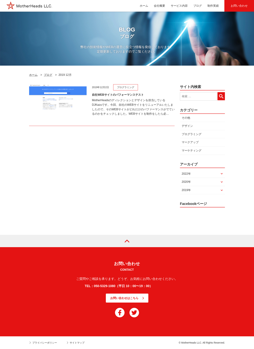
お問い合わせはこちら (124, 298)
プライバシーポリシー (44, 342)
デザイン (187, 125)
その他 (186, 117)
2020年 (186, 181)
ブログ (48, 74)
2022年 (186, 173)
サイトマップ (77, 342)
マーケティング (191, 150)
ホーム (33, 74)
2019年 (186, 190)
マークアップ (190, 142)
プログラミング (191, 134)
